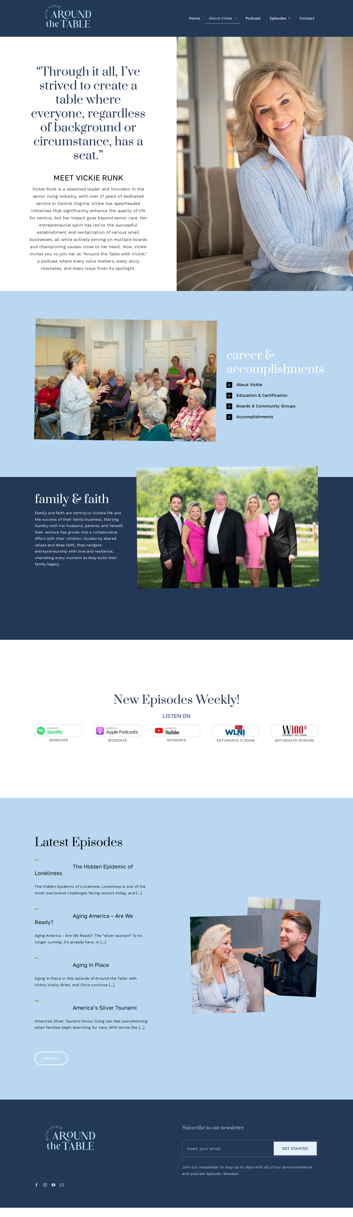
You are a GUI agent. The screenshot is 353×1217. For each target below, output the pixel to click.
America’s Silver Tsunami (105, 1024)
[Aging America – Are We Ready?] (51, 931)
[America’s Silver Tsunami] (51, 1029)
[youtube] (53, 1172)
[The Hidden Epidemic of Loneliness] (51, 875)
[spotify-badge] (58, 729)
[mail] (62, 1172)
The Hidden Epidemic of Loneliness (103, 873)
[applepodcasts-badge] (117, 729)
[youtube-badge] (176, 729)
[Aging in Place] (51, 980)
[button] (272, 389)
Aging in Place (91, 975)
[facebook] (36, 1172)
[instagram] (45, 1172)
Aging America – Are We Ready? (103, 929)
